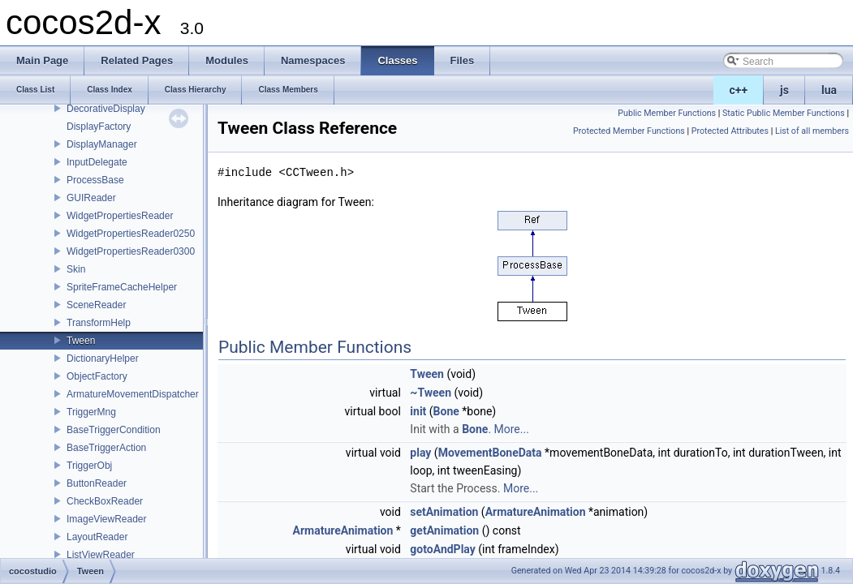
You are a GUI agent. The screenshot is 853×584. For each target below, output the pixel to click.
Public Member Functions (667, 113)
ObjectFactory (97, 376)
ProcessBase (95, 180)
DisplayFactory (99, 126)
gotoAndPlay (442, 549)
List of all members (812, 131)
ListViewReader (101, 554)
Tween (81, 340)
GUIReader (91, 198)
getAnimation (444, 530)
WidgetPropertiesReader (120, 215)
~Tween (430, 392)
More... (511, 429)
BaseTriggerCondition (114, 430)
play (420, 452)
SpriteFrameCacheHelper (122, 287)
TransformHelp (99, 322)
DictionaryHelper (103, 358)
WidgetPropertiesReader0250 (131, 233)
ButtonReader (97, 483)
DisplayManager (102, 144)
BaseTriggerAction (106, 447)
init (418, 411)
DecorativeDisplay (106, 108)
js (784, 90)
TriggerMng (91, 412)
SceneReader (96, 305)
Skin (76, 269)
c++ (739, 90)
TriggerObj (89, 465)
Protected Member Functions (629, 131)
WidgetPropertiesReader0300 (131, 251)
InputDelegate (97, 162)
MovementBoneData (490, 452)
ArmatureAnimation (535, 511)
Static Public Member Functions (783, 113)
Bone (446, 411)
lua (829, 90)
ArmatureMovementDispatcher (133, 394)
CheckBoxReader (105, 501)
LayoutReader (97, 537)
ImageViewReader (107, 519)
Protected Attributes (730, 131)
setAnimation (444, 511)
